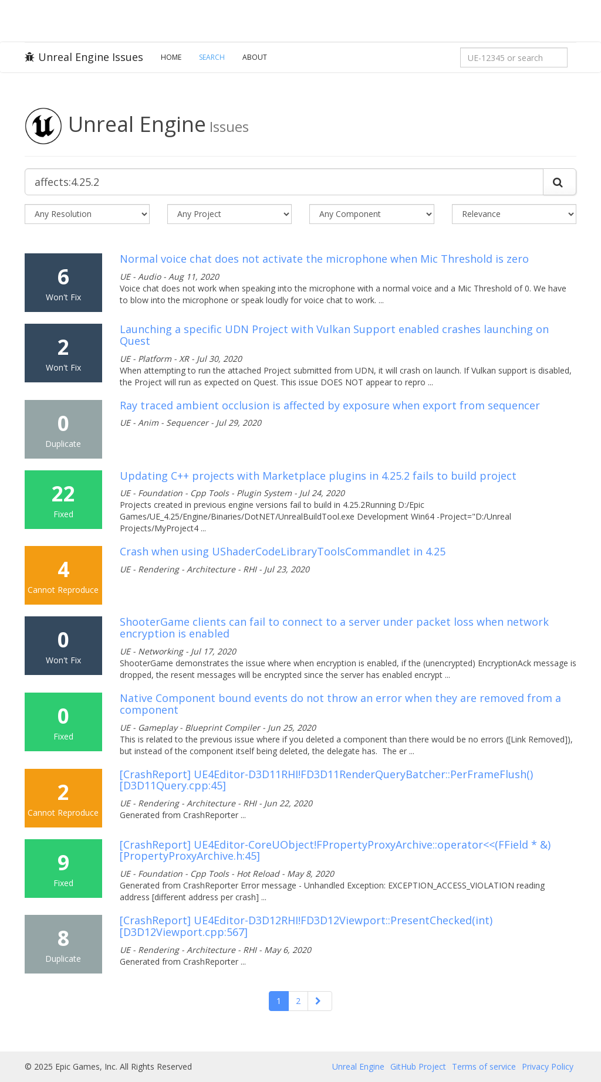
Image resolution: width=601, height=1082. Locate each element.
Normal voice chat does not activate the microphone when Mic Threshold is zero (324, 259)
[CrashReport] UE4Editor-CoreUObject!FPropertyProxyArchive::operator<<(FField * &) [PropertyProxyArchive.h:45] (335, 850)
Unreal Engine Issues (84, 57)
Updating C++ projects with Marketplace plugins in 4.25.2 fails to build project (318, 476)
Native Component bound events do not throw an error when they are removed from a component (340, 704)
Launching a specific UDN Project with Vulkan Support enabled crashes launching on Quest (334, 335)
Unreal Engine (358, 1066)
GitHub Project (418, 1066)
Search (212, 57)
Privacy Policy (547, 1066)
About (254, 57)
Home (171, 57)
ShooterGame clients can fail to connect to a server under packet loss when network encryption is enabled (334, 627)
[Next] (320, 1001)
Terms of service (484, 1066)
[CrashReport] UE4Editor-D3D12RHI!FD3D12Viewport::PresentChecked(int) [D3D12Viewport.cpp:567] (306, 926)
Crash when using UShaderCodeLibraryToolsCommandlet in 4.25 (282, 551)
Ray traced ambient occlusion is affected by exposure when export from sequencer (330, 405)
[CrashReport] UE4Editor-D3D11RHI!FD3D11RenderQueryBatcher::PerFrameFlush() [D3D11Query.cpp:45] (326, 780)
